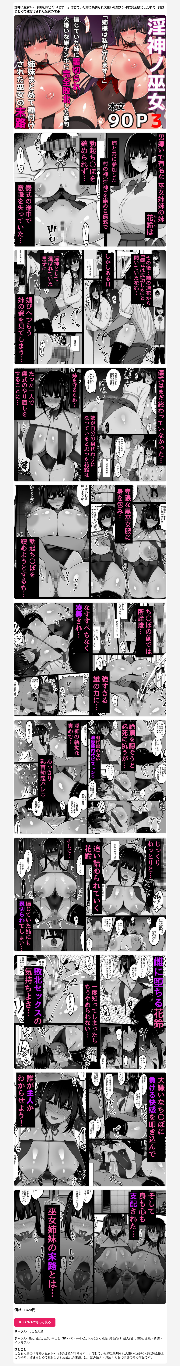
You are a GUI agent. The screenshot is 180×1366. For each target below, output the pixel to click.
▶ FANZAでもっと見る (35, 1322)
